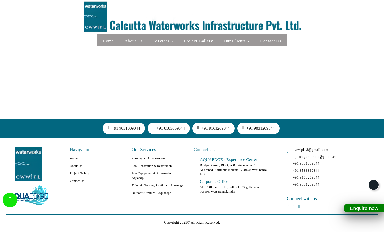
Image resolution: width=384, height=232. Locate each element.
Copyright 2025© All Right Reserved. (192, 222)
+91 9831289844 (258, 128)
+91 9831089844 (124, 128)
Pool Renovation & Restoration (152, 166)
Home (108, 41)
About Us (134, 41)
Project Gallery (198, 41)
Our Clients (237, 41)
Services (163, 41)
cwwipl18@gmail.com (310, 150)
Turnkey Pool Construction (149, 158)
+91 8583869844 (169, 128)
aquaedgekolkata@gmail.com (316, 157)
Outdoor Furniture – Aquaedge (151, 193)
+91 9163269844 (213, 128)
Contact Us (270, 41)
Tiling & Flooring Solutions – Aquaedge (157, 185)
